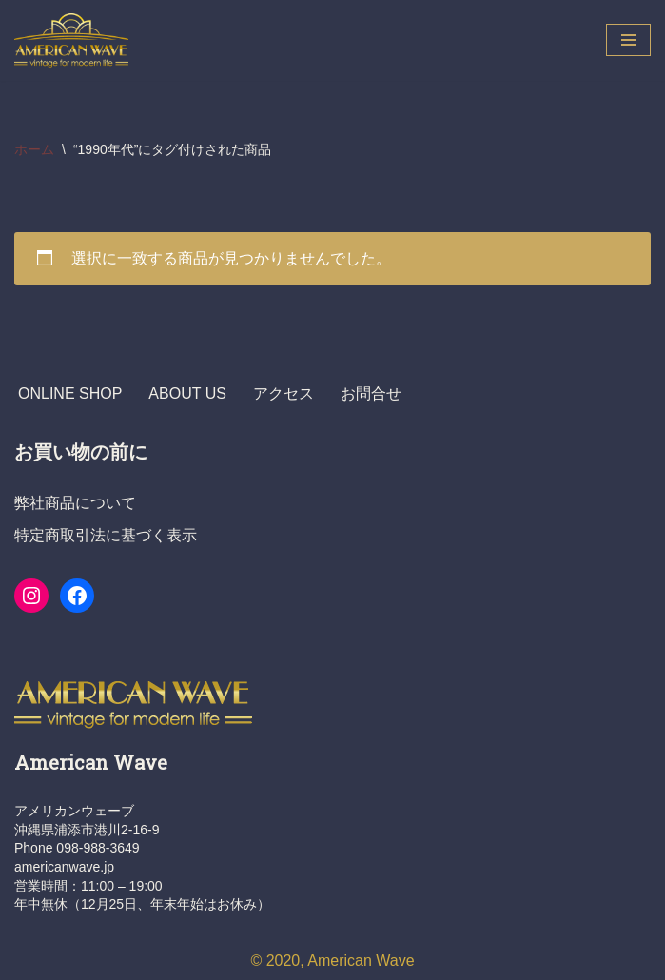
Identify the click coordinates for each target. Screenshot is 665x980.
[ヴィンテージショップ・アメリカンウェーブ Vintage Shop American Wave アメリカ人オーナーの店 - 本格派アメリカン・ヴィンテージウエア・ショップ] (76, 40)
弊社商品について (75, 503)
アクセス (283, 393)
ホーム (34, 149)
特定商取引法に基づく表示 (105, 535)
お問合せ (371, 393)
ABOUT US (187, 393)
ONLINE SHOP (70, 393)
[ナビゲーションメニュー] (628, 40)
